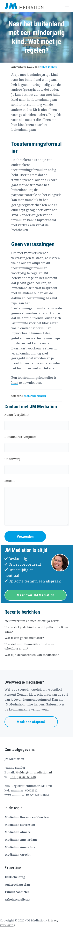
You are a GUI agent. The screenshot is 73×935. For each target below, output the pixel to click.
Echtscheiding (15, 877)
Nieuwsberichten (35, 395)
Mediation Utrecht (17, 854)
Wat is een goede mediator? (24, 638)
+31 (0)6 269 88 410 (23, 777)
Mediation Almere (18, 832)
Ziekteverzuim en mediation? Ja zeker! (32, 621)
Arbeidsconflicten (17, 899)
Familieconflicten (17, 892)
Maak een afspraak (31, 722)
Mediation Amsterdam (21, 839)
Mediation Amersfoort (21, 847)
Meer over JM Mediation (35, 595)
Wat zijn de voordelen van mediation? (31, 655)
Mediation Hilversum (20, 825)
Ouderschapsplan (17, 884)
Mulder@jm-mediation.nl (34, 772)
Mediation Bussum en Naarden (27, 817)
